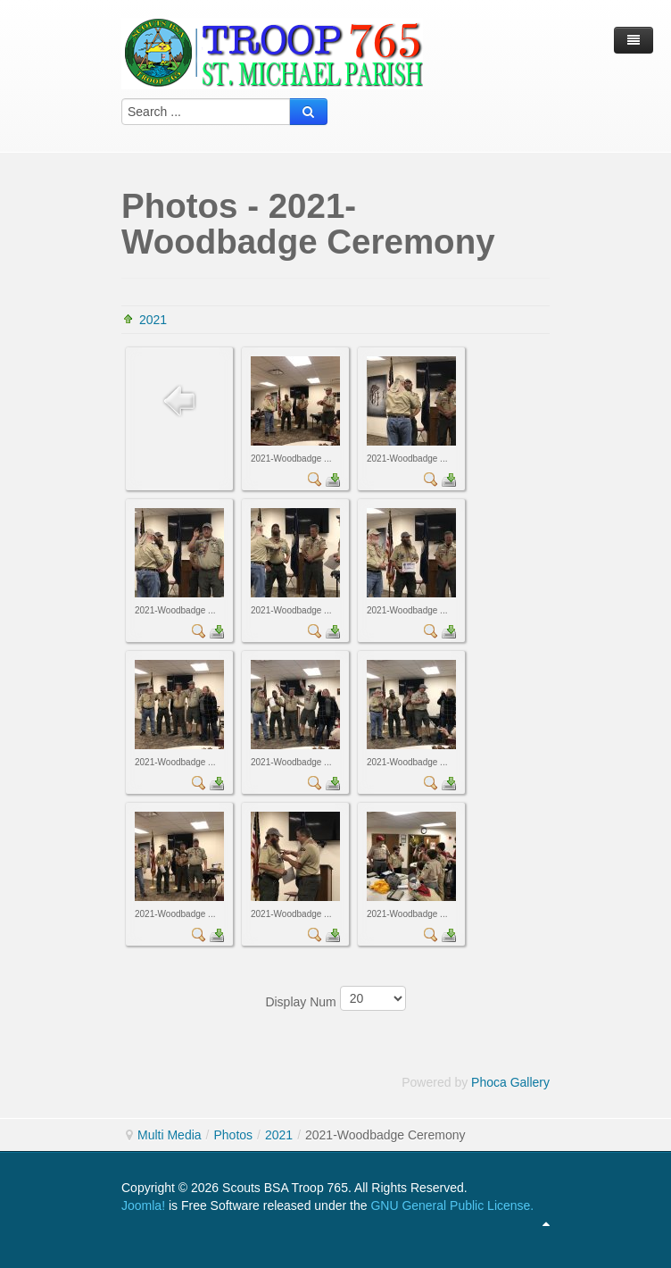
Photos (233, 1135)
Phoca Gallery (510, 1082)
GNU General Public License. (452, 1205)
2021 (153, 320)
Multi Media (169, 1135)
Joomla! (143, 1205)
